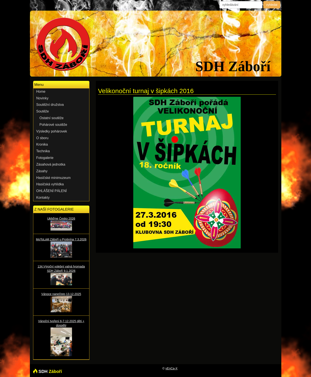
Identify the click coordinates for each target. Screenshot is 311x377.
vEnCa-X (171, 368)
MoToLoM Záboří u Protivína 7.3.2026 (61, 248)
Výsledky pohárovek (51, 131)
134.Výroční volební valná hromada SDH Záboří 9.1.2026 (61, 275)
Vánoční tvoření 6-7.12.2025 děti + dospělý (61, 337)
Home (41, 91)
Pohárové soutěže (53, 124)
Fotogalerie (45, 158)
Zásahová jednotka (50, 164)
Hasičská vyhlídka (50, 184)
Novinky (42, 98)
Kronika (42, 144)
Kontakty (43, 197)
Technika (43, 151)
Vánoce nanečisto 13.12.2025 (61, 302)
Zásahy (41, 171)
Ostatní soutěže (52, 118)
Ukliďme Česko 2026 (61, 224)
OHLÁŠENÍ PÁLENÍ (51, 191)
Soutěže (42, 111)
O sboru (42, 138)
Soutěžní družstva (50, 104)
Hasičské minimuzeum (53, 178)
